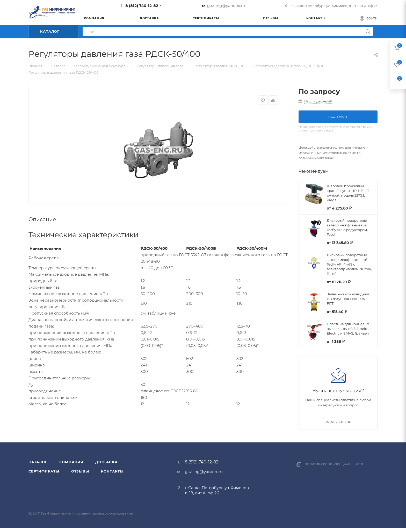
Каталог (37, 462)
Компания (71, 462)
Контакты (112, 471)
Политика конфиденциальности (334, 464)
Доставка (106, 462)
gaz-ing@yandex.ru (226, 5)
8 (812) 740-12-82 (141, 5)
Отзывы (80, 471)
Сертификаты (43, 471)
